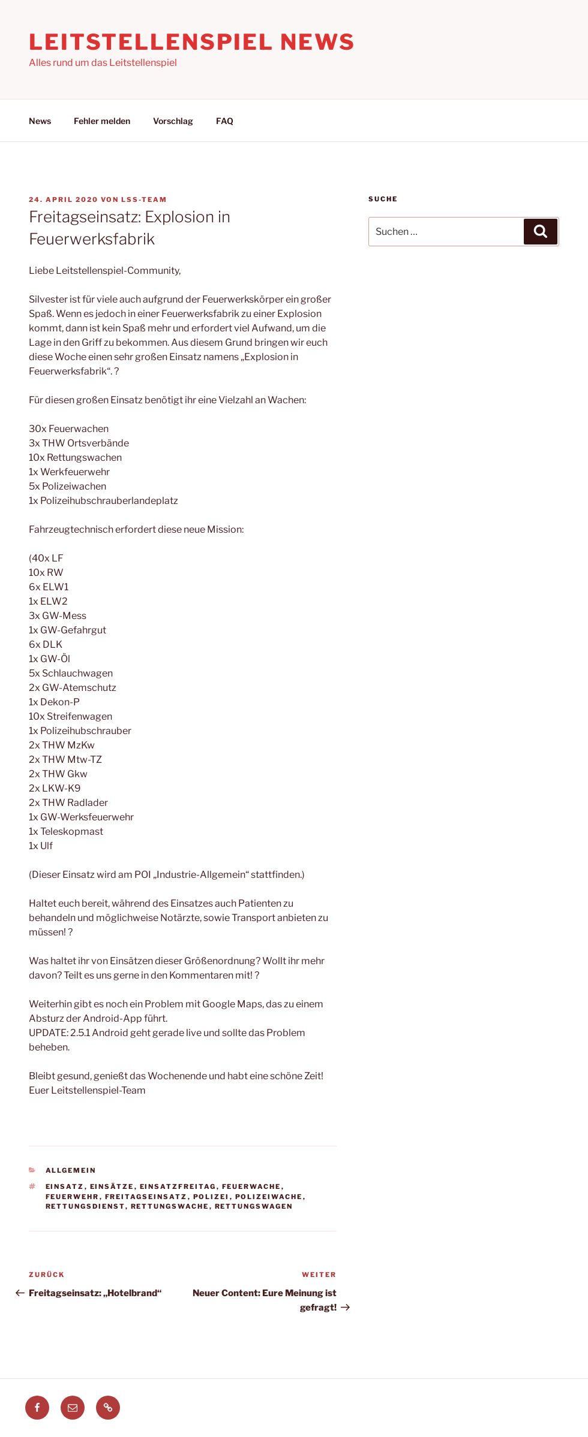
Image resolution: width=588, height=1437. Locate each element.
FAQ (224, 121)
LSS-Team (144, 199)
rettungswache (170, 1206)
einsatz (65, 1186)
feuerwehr (73, 1197)
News (40, 121)
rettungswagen (254, 1206)
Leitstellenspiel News (192, 42)
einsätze (112, 1186)
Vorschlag (173, 121)
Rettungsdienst (85, 1206)
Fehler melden (102, 121)
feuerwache (251, 1186)
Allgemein (71, 1170)
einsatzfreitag (178, 1186)
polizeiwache (269, 1197)
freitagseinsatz (146, 1197)
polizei (211, 1197)
